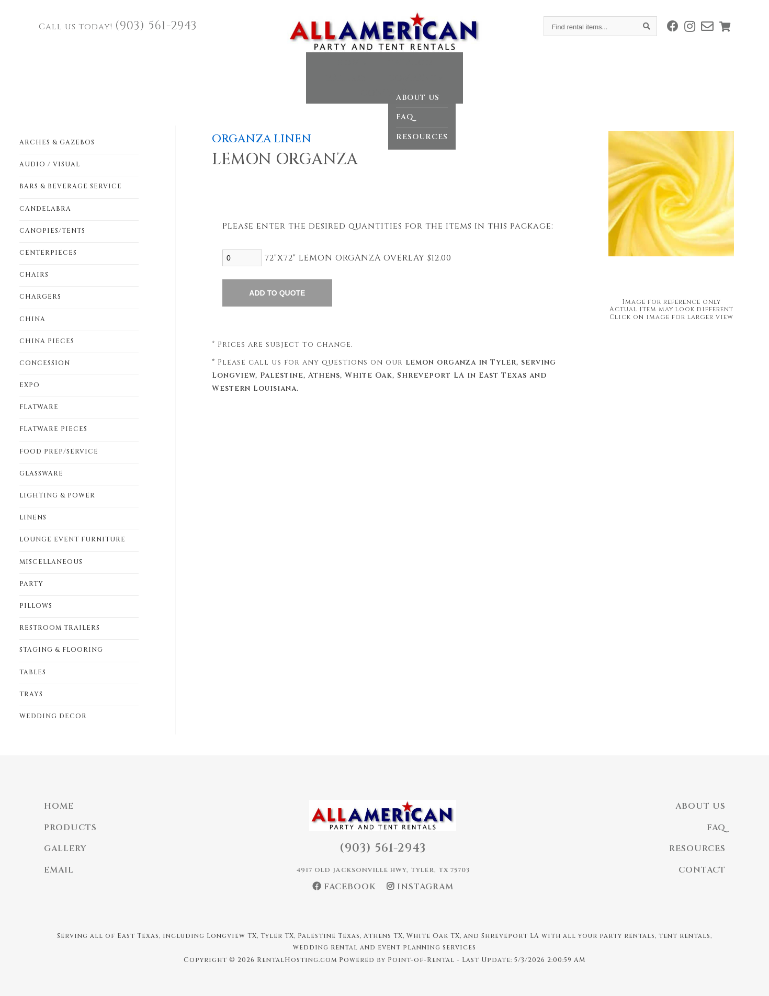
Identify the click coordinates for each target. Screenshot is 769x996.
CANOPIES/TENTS (52, 231)
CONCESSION (44, 363)
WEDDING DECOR (53, 716)
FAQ (716, 827)
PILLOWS (35, 606)
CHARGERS (40, 296)
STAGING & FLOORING (61, 650)
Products (70, 827)
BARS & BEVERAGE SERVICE (70, 186)
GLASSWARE (41, 473)
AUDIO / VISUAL (49, 164)
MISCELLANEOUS (51, 562)
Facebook (344, 886)
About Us (700, 806)
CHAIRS (34, 274)
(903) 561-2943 (156, 25)
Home (247, 70)
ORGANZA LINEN (261, 138)
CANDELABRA (45, 209)
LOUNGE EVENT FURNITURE (72, 539)
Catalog (305, 70)
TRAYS (31, 694)
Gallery (370, 70)
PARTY (31, 584)
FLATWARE (39, 407)
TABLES (32, 672)
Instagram (420, 886)
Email (59, 870)
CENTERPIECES (48, 252)
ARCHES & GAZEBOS (57, 142)
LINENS (33, 517)
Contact (514, 70)
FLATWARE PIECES (53, 429)
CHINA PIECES (46, 341)
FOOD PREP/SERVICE (58, 451)
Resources (697, 848)
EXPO (29, 385)
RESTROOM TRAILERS (59, 628)
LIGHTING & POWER (57, 495)
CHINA (32, 319)
